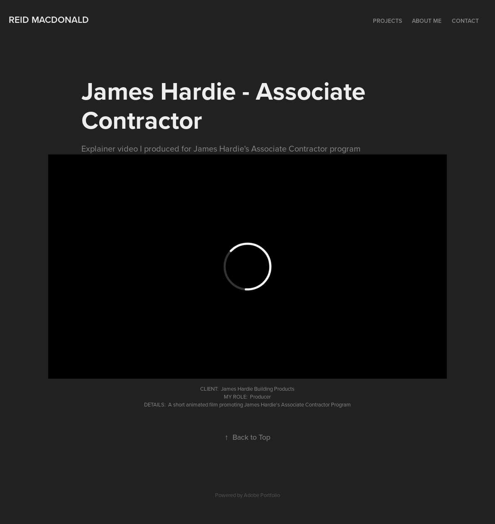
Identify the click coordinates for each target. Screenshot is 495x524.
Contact (465, 21)
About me (426, 21)
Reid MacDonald (49, 19)
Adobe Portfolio (262, 495)
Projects (387, 21)
